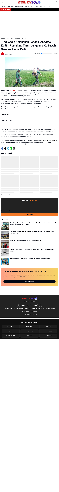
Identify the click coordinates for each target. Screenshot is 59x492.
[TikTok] (31, 305)
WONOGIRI (10, 6)
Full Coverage (29, 214)
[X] (5, 148)
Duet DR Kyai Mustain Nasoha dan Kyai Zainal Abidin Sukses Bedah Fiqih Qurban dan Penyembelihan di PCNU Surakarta (33, 223)
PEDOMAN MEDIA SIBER (22, 308)
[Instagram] (18, 305)
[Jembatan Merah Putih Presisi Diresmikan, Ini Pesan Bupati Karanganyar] (5, 261)
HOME (3, 6)
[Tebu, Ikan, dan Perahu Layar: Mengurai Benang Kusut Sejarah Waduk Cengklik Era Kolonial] (5, 252)
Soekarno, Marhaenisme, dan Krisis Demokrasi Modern (25, 240)
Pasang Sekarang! (29, 281)
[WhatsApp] (11, 148)
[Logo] (29, 298)
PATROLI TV (29, 335)
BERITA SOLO (28, 314)
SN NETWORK (33, 311)
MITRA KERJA (25, 311)
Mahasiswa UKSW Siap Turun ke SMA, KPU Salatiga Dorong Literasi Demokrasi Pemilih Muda (32, 232)
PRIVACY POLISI (40, 308)
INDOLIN (48, 326)
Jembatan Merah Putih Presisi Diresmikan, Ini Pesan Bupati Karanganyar (30, 258)
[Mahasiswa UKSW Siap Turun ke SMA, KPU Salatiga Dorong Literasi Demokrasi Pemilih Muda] (5, 235)
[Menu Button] (2, 2)
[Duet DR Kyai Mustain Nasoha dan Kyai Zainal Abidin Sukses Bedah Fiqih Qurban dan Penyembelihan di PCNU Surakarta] (5, 226)
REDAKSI (12, 308)
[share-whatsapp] (17, 148)
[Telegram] (8, 148)
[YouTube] (23, 305)
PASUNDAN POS (48, 331)
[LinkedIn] (40, 305)
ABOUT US (6, 308)
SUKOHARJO (28, 6)
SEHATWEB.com (29, 326)
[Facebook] (2, 148)
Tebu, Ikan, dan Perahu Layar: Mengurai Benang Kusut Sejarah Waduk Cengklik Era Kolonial (33, 250)
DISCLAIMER (32, 308)
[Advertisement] (29, 24)
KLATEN (36, 6)
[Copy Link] (14, 148)
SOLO (48, 6)
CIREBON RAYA (29, 331)
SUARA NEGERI (10, 326)
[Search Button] (56, 2)
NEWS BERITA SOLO (50, 308)
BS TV (36, 314)
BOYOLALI (42, 6)
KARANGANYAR (19, 6)
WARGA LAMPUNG (10, 335)
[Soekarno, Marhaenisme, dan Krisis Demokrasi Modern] (5, 244)
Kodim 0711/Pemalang (49, 140)
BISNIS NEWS (48, 335)
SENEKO (11, 331)
